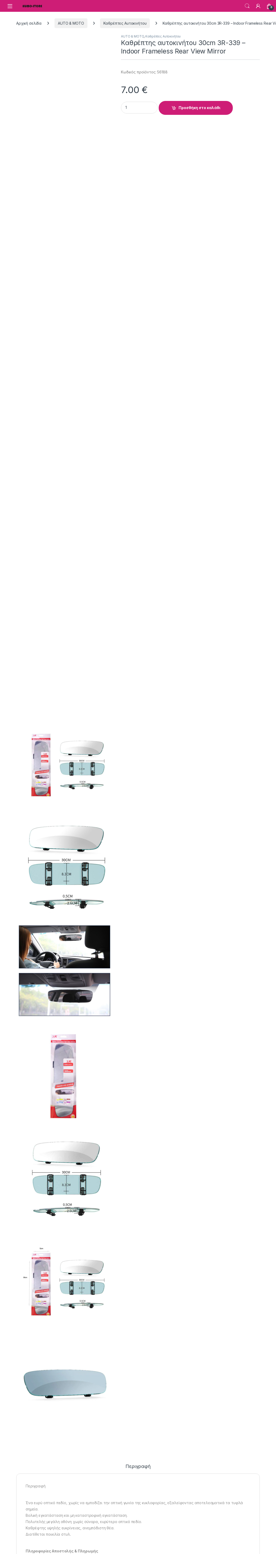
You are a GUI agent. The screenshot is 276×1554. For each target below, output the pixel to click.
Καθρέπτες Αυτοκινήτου (124, 23)
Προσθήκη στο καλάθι (199, 107)
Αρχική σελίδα (29, 23)
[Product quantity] (139, 108)
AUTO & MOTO (71, 23)
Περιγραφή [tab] (138, 1466)
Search (247, 6)
